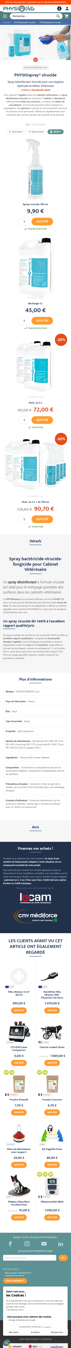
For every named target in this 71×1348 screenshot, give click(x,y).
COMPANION (10, 1042)
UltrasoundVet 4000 (52, 1202)
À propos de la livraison (14, 1276)
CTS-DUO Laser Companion (19, 1049)
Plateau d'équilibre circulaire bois (19, 1203)
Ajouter (19, 1010)
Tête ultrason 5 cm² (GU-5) (19, 993)
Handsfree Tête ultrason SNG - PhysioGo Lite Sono (52, 995)
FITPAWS (42, 1144)
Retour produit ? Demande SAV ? (18, 1273)
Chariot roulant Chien (52, 1047)
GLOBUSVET (44, 1197)
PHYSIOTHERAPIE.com (35, 67)
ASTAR (10, 987)
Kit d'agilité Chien (52, 1149)
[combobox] (31, 16)
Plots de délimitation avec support (19, 1150)
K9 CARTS (43, 1042)
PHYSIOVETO (10, 1144)
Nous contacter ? (15, 1281)
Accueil (6, 22)
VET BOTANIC (11, 1095)
